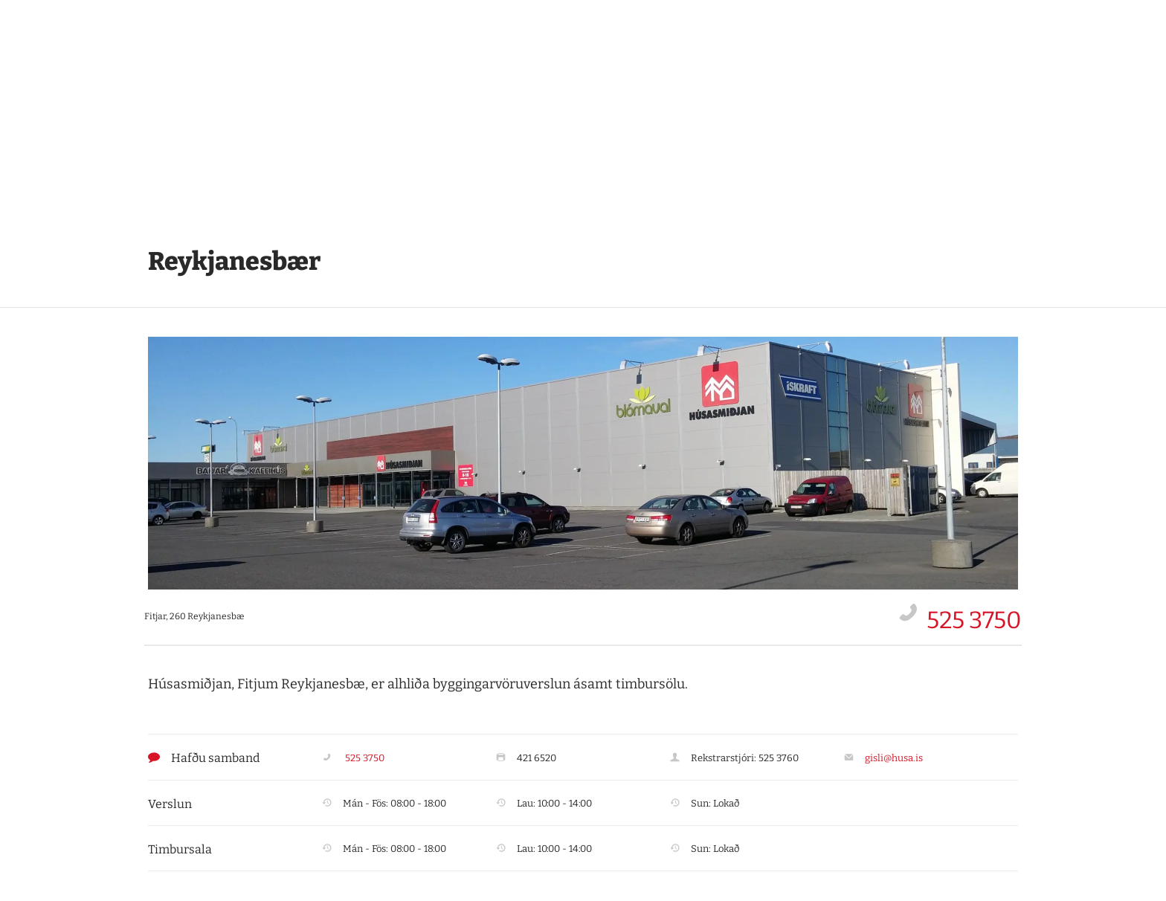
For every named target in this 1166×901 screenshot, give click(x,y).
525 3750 (974, 620)
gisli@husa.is (894, 757)
